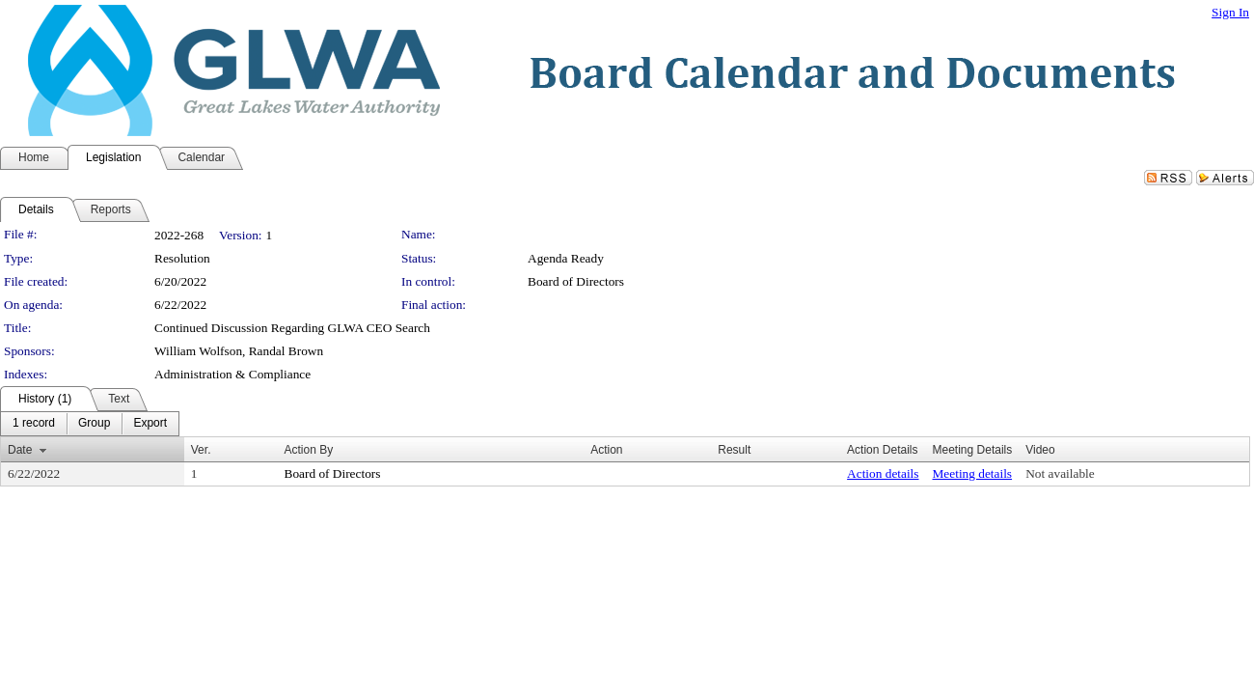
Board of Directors (576, 281)
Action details (882, 473)
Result (734, 450)
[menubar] (89, 423)
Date (20, 450)
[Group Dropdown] (94, 423)
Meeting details (973, 473)
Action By (309, 450)
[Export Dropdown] (150, 423)
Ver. (201, 450)
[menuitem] (34, 423)
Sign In (1230, 12)
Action (606, 450)
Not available (1059, 473)
